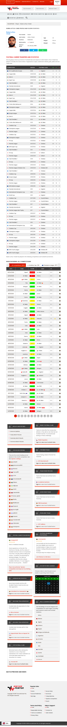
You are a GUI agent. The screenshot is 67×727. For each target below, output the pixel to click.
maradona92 (14, 520)
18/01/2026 (11, 293)
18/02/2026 (11, 279)
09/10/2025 (11, 350)
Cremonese (40, 382)
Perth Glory (23, 393)
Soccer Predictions (36, 693)
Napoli (26, 272)
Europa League (12, 113)
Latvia (25, 347)
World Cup (11, 195)
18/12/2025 (11, 315)
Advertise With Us (26, 1)
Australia (39, 649)
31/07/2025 (11, 393)
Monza (38, 404)
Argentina (39, 635)
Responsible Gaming (36, 710)
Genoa (39, 304)
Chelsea (42, 125)
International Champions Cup (16, 192)
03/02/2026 (11, 286)
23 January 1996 (32, 45)
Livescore (49, 14)
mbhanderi (14, 523)
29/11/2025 (11, 329)
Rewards (42, 1)
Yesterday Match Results (16, 438)
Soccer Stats (49, 691)
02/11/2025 (11, 340)
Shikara (13, 482)
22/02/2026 (11, 276)
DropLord (13, 506)
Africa (38, 615)
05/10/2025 (11, 354)
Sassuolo (39, 318)
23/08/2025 (11, 382)
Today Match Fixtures (15, 435)
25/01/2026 (11, 290)
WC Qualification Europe (14, 71)
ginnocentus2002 (15, 465)
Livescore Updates (15, 431)
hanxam (13, 516)
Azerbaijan (40, 656)
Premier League (12, 131)
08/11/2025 (11, 336)
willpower (13, 486)
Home (10, 14)
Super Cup (11, 80)
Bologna (25, 286)
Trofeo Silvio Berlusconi (14, 104)
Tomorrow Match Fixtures (17, 441)
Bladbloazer (14, 503)
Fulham (42, 153)
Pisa (27, 283)
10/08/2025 (11, 390)
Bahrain (39, 659)
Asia (38, 646)
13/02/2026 (11, 283)
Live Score (48, 693)
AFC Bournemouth (42, 461)
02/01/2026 (11, 308)
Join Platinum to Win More (43, 557)
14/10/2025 (11, 347)
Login (51, 1)
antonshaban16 (15, 479)
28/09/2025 (11, 358)
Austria (39, 652)
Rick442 (13, 469)
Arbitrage (21, 17)
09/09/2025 (11, 372)
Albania (39, 618)
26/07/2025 (11, 397)
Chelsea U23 (43, 168)
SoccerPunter (10, 24)
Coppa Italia (11, 74)
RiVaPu (13, 499)
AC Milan (42, 74)
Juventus (25, 354)
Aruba (38, 642)
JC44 (12, 475)
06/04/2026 (11, 272)
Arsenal (24, 400)
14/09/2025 (11, 368)
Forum (47, 701)
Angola (39, 629)
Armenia (39, 639)
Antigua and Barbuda (42, 632)
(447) (17, 265)
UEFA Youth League (13, 249)
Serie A (10, 77)
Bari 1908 (39, 386)
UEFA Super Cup (12, 146)
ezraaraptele (41, 539)
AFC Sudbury (40, 524)
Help (56, 14)
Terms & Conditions (36, 713)
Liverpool (24, 397)
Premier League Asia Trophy (15, 210)
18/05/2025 (11, 407)
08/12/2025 (11, 322)
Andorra (40, 375)
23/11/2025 (11, 333)
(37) (49, 265)
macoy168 (14, 472)
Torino (26, 322)
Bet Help (33, 696)
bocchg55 (13, 509)
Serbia (24, 372)
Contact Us (35, 1)
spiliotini (13, 513)
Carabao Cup (11, 125)
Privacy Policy (34, 715)
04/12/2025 (11, 325)
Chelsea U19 (43, 249)
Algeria (39, 622)
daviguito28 (13, 540)
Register (57, 2)
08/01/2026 (11, 304)
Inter (26, 333)
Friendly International (13, 86)
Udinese (25, 365)
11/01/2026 (10, 301)
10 (44, 416)
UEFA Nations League (13, 186)
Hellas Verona (40, 311)
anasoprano (14, 526)
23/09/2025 (11, 361)
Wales (39, 350)
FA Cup (10, 140)
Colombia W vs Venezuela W (18, 591)
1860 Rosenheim (41, 503)
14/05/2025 (11, 411)
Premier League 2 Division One (16, 168)
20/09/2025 (11, 365)
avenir (12, 489)
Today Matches (50, 696)
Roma (26, 290)
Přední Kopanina (41, 440)
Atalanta (25, 343)
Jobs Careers (49, 713)
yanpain (13, 462)
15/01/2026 (11, 297)
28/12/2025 (11, 311)
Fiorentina (24, 301)
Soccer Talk (12, 17)
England (42, 71)
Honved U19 (13, 661)
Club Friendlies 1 (12, 83)
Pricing (16, 14)
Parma (38, 276)
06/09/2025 (11, 375)
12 (51, 416)
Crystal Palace (43, 198)
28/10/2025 (11, 343)
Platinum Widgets (25, 14)
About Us (17, 1)
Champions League (13, 89)
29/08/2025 (11, 379)
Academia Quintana (42, 482)
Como (38, 279)
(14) (33, 265)
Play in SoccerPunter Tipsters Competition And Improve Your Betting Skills (19, 568)
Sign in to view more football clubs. (18, 664)
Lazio (26, 325)
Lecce (38, 293)
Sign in (10, 593)
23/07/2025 (11, 400)
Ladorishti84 (14, 492)
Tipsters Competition (38, 14)
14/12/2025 (11, 318)
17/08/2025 (11, 386)
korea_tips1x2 (14, 496)
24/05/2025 (11, 404)
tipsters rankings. (16, 459)
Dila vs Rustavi (15, 612)
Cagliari (26, 308)
